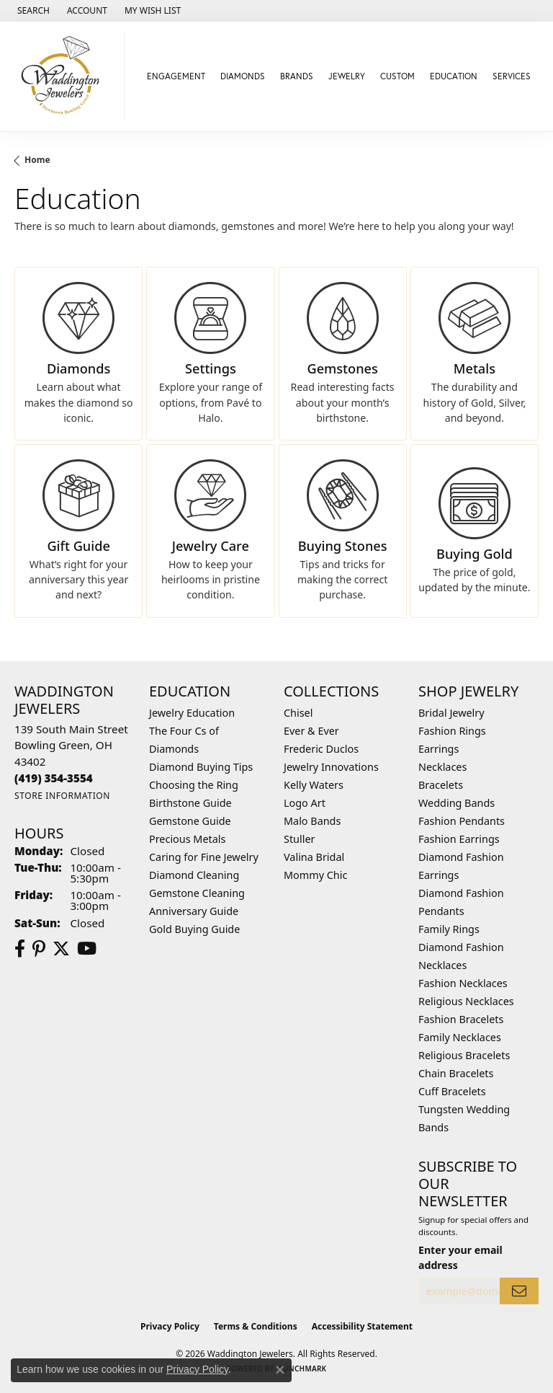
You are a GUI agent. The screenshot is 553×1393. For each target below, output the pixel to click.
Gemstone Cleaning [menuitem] (197, 893)
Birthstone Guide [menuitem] (190, 803)
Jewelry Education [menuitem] (192, 713)
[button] (32, 11)
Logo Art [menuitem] (304, 803)
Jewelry (346, 76)
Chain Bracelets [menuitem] (455, 1073)
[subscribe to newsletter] (519, 1291)
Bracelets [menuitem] (440, 785)
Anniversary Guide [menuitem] (193, 911)
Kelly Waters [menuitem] (313, 785)
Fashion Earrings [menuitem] (459, 839)
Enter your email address (460, 1257)
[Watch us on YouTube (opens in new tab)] (86, 949)
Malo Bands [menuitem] (312, 821)
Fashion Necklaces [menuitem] (463, 983)
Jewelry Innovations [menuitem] (331, 767)
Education (453, 76)
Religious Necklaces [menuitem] (466, 1001)
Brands (296, 76)
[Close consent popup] (280, 1370)
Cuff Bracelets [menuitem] (452, 1091)
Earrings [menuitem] (438, 749)
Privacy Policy (169, 1326)
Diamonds (242, 76)
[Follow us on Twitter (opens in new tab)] (61, 949)
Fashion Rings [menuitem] (452, 731)
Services (512, 76)
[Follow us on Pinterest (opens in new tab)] (38, 949)
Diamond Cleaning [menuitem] (194, 875)
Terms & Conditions (255, 1326)
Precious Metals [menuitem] (187, 839)
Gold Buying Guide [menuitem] (194, 929)
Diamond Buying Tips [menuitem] (201, 767)
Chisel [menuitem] (298, 713)
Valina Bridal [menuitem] (314, 857)
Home (37, 160)
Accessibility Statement (362, 1326)
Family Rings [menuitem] (449, 929)
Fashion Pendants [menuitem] (461, 821)
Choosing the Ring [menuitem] (193, 785)
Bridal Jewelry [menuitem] (451, 713)
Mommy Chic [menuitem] (315, 875)
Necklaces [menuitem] (442, 767)
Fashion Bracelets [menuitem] (460, 1019)
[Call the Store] (53, 778)
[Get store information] (62, 796)
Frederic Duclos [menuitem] (321, 749)
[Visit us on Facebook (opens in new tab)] (19, 949)
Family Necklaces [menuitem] (459, 1037)
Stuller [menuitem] (299, 839)
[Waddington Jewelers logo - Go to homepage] (66, 76)
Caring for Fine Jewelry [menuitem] (203, 857)
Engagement (176, 76)
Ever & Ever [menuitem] (311, 731)
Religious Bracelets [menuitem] (464, 1055)
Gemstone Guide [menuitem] (190, 821)
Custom (397, 76)
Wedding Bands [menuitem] (456, 803)
